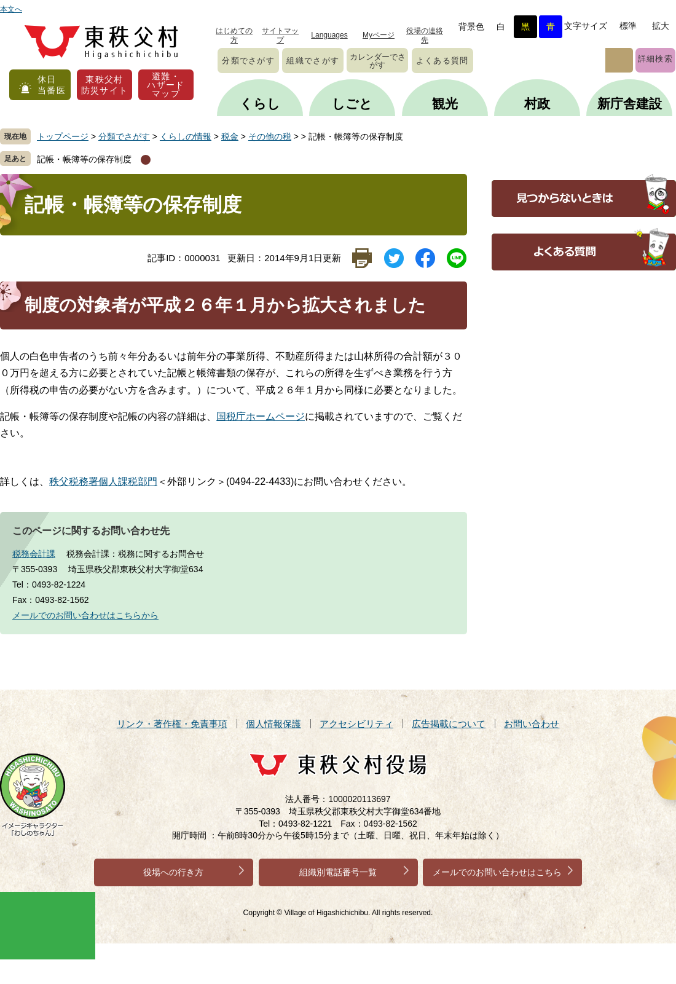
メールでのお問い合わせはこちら (497, 872)
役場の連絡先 (424, 35)
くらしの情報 (185, 136)
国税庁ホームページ (260, 416)
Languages (329, 35)
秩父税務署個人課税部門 (103, 481)
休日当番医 (51, 84)
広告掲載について (448, 723)
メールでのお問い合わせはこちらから (85, 615)
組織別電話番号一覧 (338, 872)
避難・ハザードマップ (166, 84)
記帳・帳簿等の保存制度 (84, 159)
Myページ (379, 35)
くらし (260, 103)
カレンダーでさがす (378, 60)
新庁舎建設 (629, 103)
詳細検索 (655, 58)
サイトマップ (280, 35)
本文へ (11, 9)
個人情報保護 (273, 723)
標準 (628, 26)
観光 (445, 103)
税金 (229, 136)
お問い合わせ (531, 723)
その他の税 (269, 136)
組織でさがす (312, 60)
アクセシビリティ (356, 723)
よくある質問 (442, 60)
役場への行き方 (173, 872)
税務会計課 (33, 554)
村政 (537, 103)
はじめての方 (234, 35)
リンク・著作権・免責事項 (172, 723)
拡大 (660, 26)
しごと (352, 103)
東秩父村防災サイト (104, 84)
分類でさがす (248, 60)
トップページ (62, 136)
